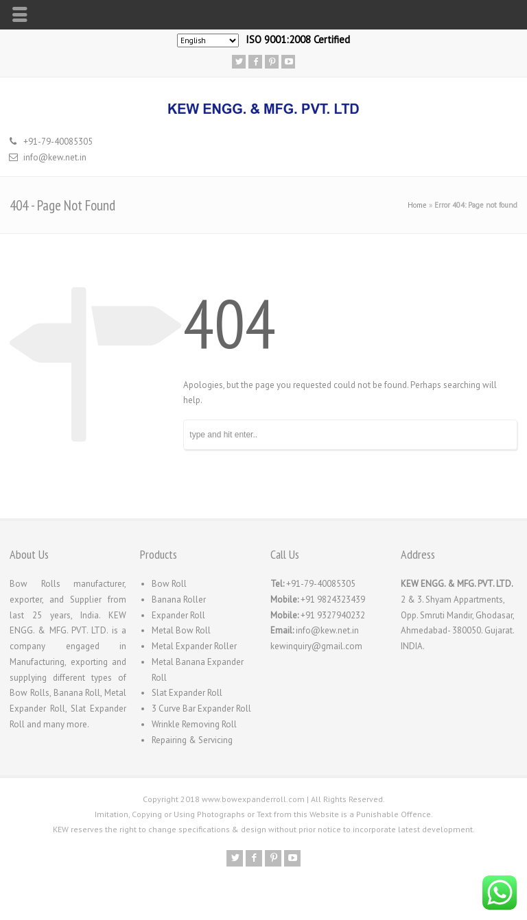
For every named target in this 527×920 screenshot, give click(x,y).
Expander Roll (178, 615)
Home (417, 205)
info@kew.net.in (54, 157)
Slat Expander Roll (187, 693)
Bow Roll (169, 584)
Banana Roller (179, 599)
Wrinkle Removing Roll (194, 724)
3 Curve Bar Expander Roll (201, 708)
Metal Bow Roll (181, 630)
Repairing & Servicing (192, 740)
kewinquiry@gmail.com (316, 646)
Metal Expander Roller (194, 646)
